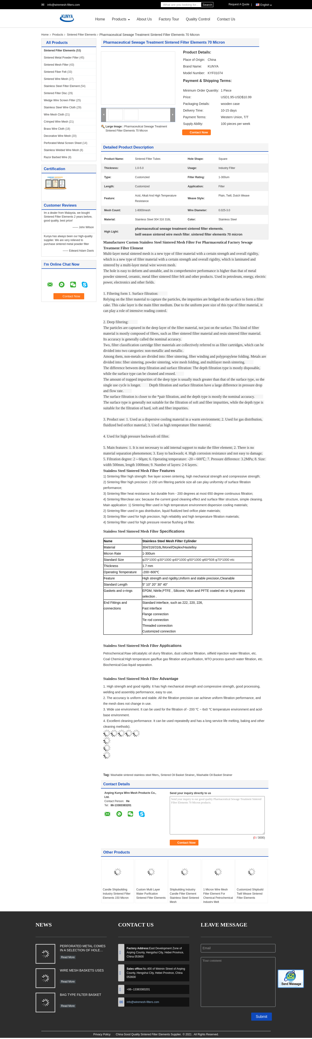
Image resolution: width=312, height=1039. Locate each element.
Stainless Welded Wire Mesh (61, 150)
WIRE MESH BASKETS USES (82, 970)
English (266, 5)
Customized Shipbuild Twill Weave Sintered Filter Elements (250, 893)
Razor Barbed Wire (55, 157)
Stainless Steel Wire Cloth (60, 107)
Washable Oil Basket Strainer (214, 775)
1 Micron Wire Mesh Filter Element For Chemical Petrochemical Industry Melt (218, 896)
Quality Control (198, 19)
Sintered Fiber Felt (55, 71)
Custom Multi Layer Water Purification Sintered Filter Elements (151, 893)
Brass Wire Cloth (54, 128)
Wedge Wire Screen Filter (59, 100)
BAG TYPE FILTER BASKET (80, 995)
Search (207, 4)
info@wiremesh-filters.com (63, 4)
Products (119, 19)
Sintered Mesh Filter (56, 64)
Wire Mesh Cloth (54, 114)
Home (100, 19)
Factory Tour (169, 19)
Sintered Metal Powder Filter (61, 57)
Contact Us (226, 19)
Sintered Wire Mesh (56, 79)
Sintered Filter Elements (81, 34)
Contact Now (199, 132)
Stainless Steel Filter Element (62, 86)
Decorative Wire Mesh (57, 136)
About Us (144, 19)
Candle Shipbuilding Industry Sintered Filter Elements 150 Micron (117, 893)
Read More (68, 957)
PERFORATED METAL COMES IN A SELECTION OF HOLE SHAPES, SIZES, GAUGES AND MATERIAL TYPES (83, 948)
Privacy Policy (102, 1034)
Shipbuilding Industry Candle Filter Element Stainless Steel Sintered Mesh (184, 896)
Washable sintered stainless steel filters (135, 775)
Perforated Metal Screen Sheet (63, 143)
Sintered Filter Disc (55, 93)
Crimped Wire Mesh (56, 121)
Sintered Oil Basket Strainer (178, 775)
